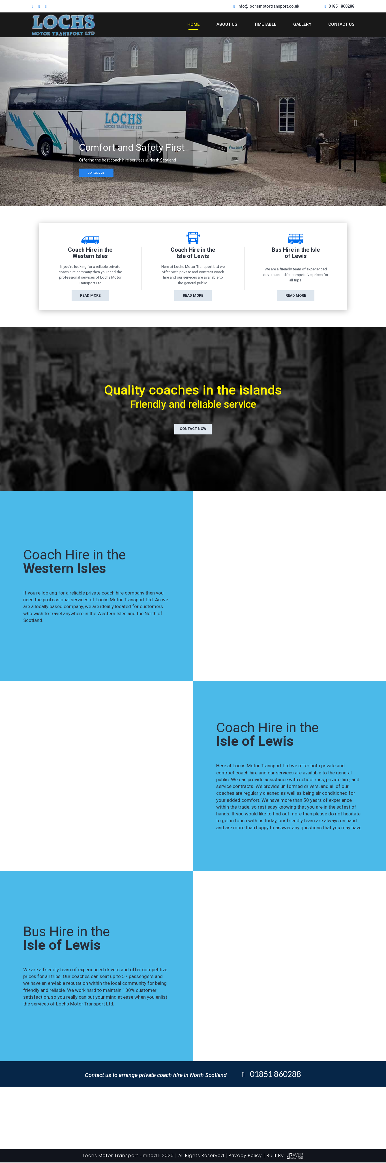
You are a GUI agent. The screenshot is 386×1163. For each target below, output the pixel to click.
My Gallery (222, 1101)
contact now (193, 429)
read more (90, 295)
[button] (29, 121)
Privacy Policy (245, 1156)
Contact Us (341, 24)
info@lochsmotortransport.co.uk (268, 6)
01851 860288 (341, 6)
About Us (226, 24)
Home (193, 24)
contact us (96, 173)
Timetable (265, 24)
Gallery (302, 24)
